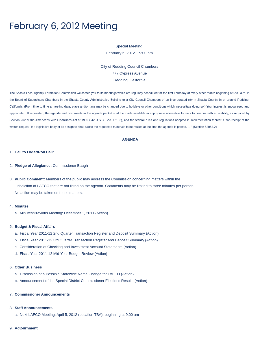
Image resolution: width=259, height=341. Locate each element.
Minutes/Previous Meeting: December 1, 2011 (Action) (64, 213)
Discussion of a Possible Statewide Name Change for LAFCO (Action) (77, 274)
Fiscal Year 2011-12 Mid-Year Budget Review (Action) (63, 254)
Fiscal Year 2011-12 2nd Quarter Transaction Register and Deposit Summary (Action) (89, 233)
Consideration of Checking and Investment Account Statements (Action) (77, 247)
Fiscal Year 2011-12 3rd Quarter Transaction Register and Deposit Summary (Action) (89, 240)
